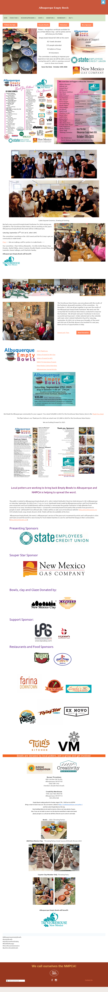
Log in (103, 2)
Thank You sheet (98, 414)
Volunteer (64, 25)
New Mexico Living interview (47, 365)
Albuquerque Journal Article (47, 369)
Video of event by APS (45, 358)
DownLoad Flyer (63, 332)
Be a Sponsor (87, 25)
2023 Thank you (42, 351)
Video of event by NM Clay (46, 354)
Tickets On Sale (10, 25)
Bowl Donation (83, 333)
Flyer (4, 242)
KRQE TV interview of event (46, 362)
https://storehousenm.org (88, 510)
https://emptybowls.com (18, 520)
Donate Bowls (43, 25)
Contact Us (88, 980)
